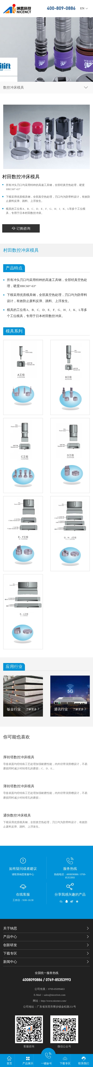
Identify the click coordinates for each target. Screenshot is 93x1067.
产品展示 (27, 1060)
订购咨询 (21, 228)
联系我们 (83, 1060)
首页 (9, 1060)
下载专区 (65, 1060)
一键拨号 (46, 1059)
